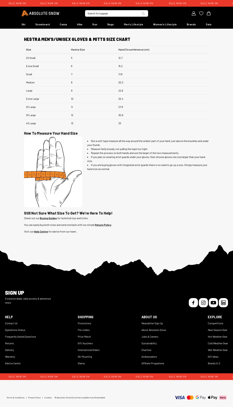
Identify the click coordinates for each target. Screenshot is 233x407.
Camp (63, 24)
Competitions (215, 323)
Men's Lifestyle (133, 24)
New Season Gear (217, 329)
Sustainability (149, 343)
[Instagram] (203, 302)
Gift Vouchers (85, 343)
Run (94, 24)
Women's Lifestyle (165, 24)
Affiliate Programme (152, 363)
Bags (110, 24)
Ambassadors (149, 356)
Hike (79, 24)
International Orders (89, 349)
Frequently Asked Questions (20, 336)
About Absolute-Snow (153, 329)
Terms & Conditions (16, 397)
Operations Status (15, 329)
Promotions (84, 323)
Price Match (84, 336)
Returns (9, 343)
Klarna (81, 363)
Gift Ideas (213, 356)
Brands (191, 24)
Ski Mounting (85, 356)
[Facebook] (193, 302)
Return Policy (103, 224)
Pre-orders (84, 329)
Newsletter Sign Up (152, 323)
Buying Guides (48, 218)
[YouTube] (213, 302)
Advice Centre (13, 363)
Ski (24, 24)
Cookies (48, 397)
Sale (208, 24)
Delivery (9, 349)
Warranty (10, 356)
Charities (146, 349)
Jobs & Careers (149, 336)
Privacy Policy (34, 397)
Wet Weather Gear (218, 349)
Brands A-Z (214, 363)
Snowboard (42, 24)
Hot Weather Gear (217, 336)
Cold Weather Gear (218, 343)
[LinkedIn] (223, 302)
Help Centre (41, 231)
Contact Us (11, 323)
